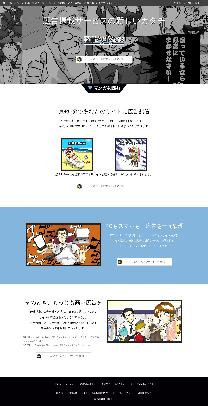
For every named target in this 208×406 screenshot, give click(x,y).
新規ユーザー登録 (183, 3)
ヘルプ (84, 393)
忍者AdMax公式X (145, 384)
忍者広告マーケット (123, 384)
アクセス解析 (75, 3)
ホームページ (49, 3)
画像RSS (89, 3)
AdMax (61, 3)
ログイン (199, 3)
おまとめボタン (104, 3)
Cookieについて (145, 393)
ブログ (35, 3)
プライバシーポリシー (123, 393)
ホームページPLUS (19, 3)
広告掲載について (100, 393)
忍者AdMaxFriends (88, 384)
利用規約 (73, 393)
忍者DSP (106, 384)
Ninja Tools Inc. (107, 399)
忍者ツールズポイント (65, 384)
